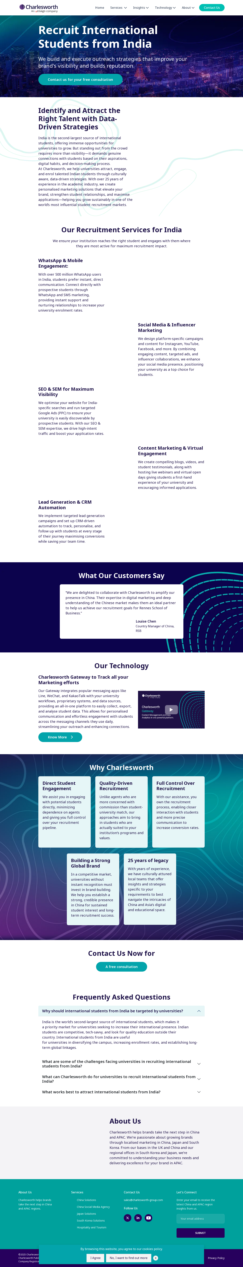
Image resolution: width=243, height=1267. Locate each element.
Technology (165, 8)
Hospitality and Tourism (88, 1227)
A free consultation (122, 966)
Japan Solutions (83, 1214)
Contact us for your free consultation (80, 79)
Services (118, 8)
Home (99, 8)
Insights (141, 8)
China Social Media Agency (90, 1207)
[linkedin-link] (138, 1218)
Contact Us (212, 8)
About (188, 8)
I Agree (95, 1258)
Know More (60, 737)
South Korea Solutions (88, 1220)
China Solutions (83, 1200)
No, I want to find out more (129, 1258)
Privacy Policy (216, 1258)
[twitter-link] (127, 1218)
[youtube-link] (148, 1218)
